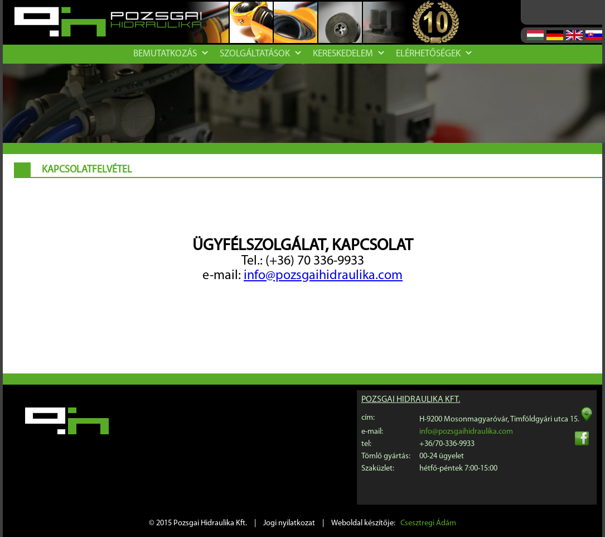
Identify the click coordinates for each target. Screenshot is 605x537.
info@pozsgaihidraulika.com (323, 275)
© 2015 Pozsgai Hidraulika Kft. (198, 523)
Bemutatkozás (170, 54)
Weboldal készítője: (393, 523)
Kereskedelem (348, 54)
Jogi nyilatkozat (289, 523)
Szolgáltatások (260, 54)
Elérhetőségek (434, 54)
